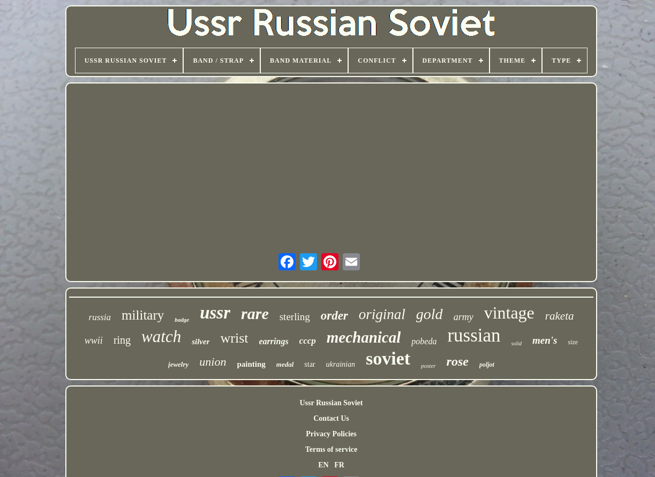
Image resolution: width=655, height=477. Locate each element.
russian (473, 335)
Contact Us (331, 418)
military (143, 315)
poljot (486, 364)
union (212, 361)
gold (429, 314)
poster (428, 365)
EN (323, 465)
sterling (295, 316)
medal (285, 364)
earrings (273, 341)
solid (516, 343)
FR (339, 465)
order (334, 315)
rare (255, 313)
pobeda (423, 341)
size (573, 342)
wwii (94, 340)
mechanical (364, 337)
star (309, 364)
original (382, 314)
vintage (509, 312)
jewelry (178, 364)
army (463, 317)
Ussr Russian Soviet (331, 403)
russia (100, 317)
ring (122, 340)
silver (200, 341)
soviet (388, 358)
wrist (234, 338)
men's (544, 340)
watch (161, 336)
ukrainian (340, 364)
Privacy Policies (331, 434)
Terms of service (331, 449)
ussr (215, 312)
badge (182, 319)
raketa (559, 315)
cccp (307, 341)
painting (251, 364)
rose (458, 361)
